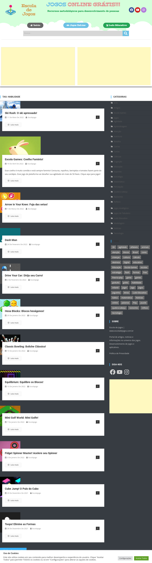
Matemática (119, 181)
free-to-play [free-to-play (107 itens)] (117, 277)
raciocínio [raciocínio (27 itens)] (133, 308)
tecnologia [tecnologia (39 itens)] (116, 313)
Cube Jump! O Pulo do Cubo (22, 488)
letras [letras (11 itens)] (126, 292)
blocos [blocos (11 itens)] (126, 252)
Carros (117, 146)
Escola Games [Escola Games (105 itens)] (131, 267)
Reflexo (117, 201)
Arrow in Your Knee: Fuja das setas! (26, 204)
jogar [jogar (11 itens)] (124, 287)
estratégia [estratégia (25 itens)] (116, 272)
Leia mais (13, 124)
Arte (116, 102)
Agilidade (118, 121)
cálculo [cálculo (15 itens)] (137, 257)
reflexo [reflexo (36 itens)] (145, 308)
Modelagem (119, 223)
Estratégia (118, 176)
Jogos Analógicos (121, 208)
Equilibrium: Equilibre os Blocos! (24, 382)
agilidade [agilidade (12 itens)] (123, 247)
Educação (118, 166)
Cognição (118, 161)
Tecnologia (118, 233)
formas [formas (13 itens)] (136, 272)
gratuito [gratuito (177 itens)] (115, 282)
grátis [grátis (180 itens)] (125, 282)
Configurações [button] (125, 558)
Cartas (117, 151)
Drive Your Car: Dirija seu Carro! (24, 275)
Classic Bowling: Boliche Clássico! (25, 346)
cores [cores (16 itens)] (144, 252)
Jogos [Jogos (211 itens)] (140, 287)
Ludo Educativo (120, 218)
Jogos (116, 118)
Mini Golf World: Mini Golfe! (21, 417)
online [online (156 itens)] (115, 302)
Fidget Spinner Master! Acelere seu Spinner (31, 453)
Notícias (117, 228)
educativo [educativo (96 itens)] (137, 262)
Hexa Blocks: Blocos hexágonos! (24, 311)
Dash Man (11, 240)
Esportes (118, 171)
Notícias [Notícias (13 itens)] (139, 297)
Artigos (117, 107)
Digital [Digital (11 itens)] (126, 262)
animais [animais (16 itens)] (145, 247)
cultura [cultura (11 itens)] (126, 257)
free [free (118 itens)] (145, 272)
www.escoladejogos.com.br (121, 331)
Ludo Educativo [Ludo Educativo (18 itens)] (139, 292)
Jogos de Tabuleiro (122, 213)
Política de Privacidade (119, 353)
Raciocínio (118, 196)
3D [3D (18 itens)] (113, 247)
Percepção (118, 186)
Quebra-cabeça (120, 191)
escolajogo (32, 117)
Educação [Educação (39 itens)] (116, 267)
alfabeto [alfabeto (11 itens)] (134, 247)
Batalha (117, 141)
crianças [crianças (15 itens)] (115, 257)
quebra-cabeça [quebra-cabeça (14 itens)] (118, 308)
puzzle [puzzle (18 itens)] (143, 302)
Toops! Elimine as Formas (20, 524)
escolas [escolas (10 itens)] (144, 267)
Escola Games (120, 113)
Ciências (117, 156)
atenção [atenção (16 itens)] (115, 252)
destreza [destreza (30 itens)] (116, 262)
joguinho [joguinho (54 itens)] (116, 292)
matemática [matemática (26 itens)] (126, 297)
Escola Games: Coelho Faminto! (24, 159)
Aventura (118, 136)
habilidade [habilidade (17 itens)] (136, 282)
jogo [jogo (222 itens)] (133, 287)
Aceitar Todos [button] (141, 558)
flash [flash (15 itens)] (127, 272)
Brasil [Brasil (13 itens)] (135, 252)
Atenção (117, 131)
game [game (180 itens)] (128, 277)
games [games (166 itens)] (138, 277)
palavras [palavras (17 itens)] (125, 302)
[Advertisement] (38, 66)
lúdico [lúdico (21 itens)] (115, 297)
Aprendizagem (120, 126)
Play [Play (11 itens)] (135, 302)
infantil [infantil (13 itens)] (115, 287)
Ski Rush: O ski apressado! (21, 113)
